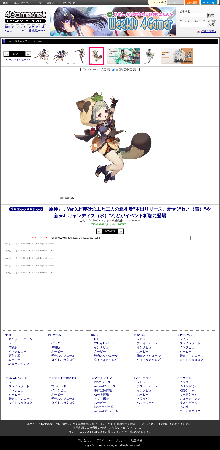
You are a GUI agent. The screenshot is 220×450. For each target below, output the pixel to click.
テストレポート (147, 386)
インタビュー (17, 351)
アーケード (184, 378)
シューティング (190, 398)
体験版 (12, 347)
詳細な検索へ (208, 31)
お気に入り (175, 2)
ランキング (209, 2)
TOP (8, 335)
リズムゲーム (188, 402)
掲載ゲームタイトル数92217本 (25, 27)
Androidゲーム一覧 (106, 411)
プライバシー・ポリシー (111, 440)
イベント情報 (188, 386)
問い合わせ (69, 2)
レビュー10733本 (14, 30)
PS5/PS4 (139, 335)
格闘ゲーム (187, 390)
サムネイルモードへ (20, 59)
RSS (5, 2)
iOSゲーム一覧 (103, 407)
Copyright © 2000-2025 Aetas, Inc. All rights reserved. (110, 445)
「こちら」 (132, 427)
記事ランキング (18, 363)
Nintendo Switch (16, 378)
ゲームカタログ (190, 411)
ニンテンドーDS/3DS (62, 378)
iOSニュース (102, 382)
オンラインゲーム (20, 339)
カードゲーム (188, 394)
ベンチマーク (146, 402)
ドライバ (143, 398)
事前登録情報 (103, 390)
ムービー (14, 359)
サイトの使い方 (48, 2)
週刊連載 (14, 355)
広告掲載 (136, 440)
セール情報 (101, 394)
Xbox (94, 335)
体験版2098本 (38, 30)
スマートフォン (101, 378)
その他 (184, 407)
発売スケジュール (63, 355)
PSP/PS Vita (184, 335)
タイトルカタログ (63, 359)
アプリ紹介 (101, 398)
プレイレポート (104, 343)
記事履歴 (192, 2)
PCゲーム (54, 335)
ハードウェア (143, 378)
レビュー (14, 343)
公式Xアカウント (23, 2)
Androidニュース (105, 386)
